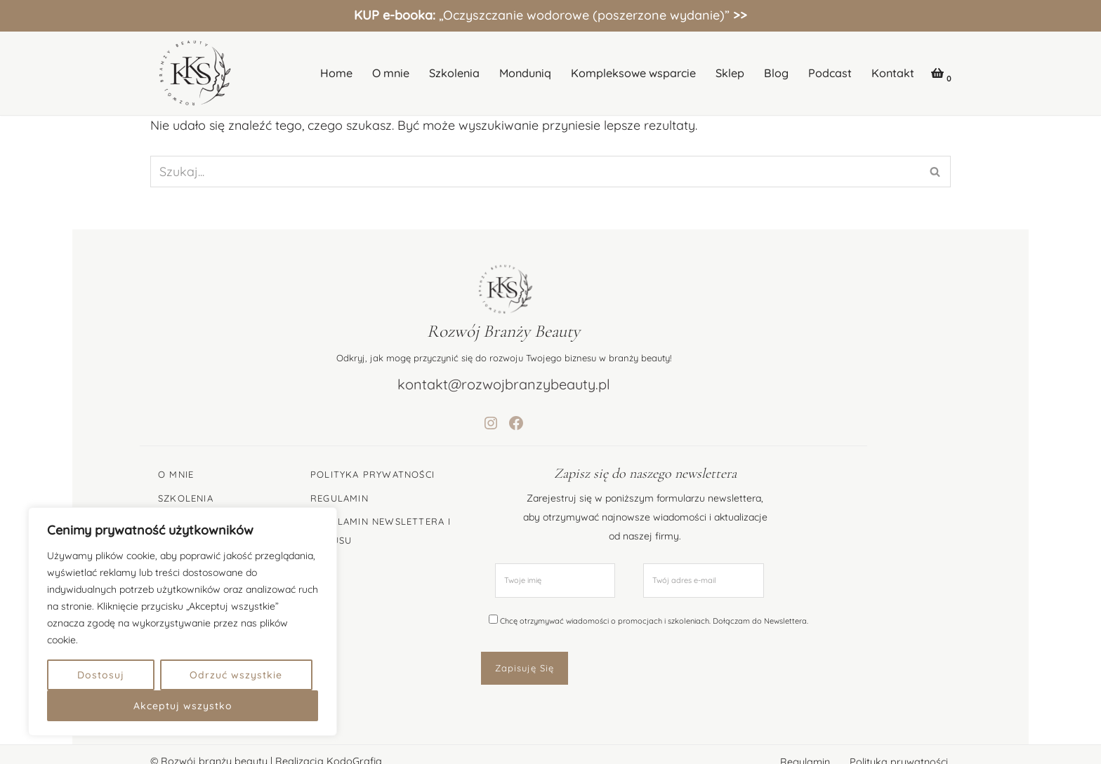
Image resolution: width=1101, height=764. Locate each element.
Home (336, 73)
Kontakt (892, 73)
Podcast (830, 73)
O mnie (390, 73)
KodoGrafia (354, 745)
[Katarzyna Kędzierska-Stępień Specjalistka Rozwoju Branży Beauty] (192, 73)
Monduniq (525, 73)
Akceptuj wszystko (182, 705)
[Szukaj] (534, 171)
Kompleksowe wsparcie (633, 73)
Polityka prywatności (899, 746)
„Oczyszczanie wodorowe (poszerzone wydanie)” (550, 15)
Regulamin (805, 746)
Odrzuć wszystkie (236, 675)
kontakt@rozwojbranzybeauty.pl (550, 384)
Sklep (730, 73)
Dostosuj (100, 675)
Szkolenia (454, 73)
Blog (776, 73)
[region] (182, 621)
